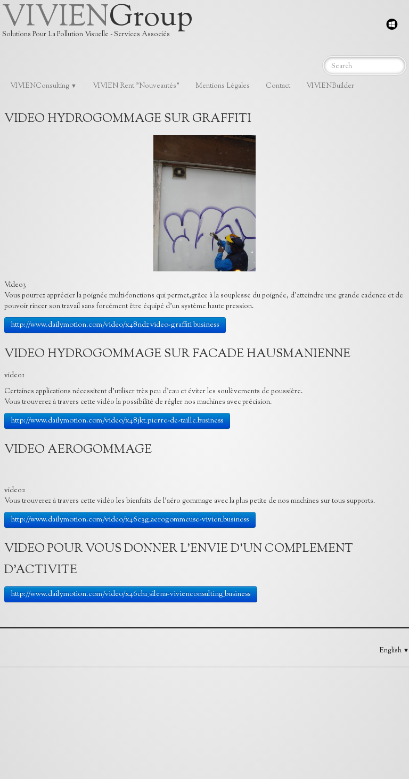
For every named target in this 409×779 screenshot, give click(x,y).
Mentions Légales (222, 86)
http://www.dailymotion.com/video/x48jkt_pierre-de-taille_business (117, 421)
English (394, 651)
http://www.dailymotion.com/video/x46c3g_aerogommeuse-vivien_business (130, 520)
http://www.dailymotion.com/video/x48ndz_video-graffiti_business (115, 325)
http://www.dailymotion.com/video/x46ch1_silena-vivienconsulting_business (130, 594)
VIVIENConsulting (43, 86)
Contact (278, 86)
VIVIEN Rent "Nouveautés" (136, 86)
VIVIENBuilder (330, 86)
